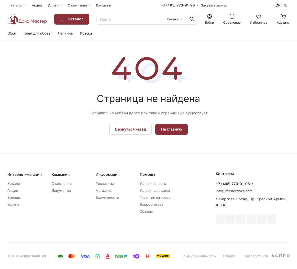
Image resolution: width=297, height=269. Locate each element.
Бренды (14, 197)
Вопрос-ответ (151, 204)
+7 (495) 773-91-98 (178, 5)
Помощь (147, 174)
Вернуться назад (130, 129)
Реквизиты (105, 183)
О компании (62, 183)
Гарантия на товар (155, 197)
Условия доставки (155, 190)
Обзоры (146, 211)
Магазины (104, 190)
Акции (12, 190)
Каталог (14, 183)
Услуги (13, 204)
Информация (107, 174)
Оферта (229, 256)
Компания (61, 174)
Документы (61, 190)
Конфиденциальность (199, 256)
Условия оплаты (153, 183)
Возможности (107, 197)
